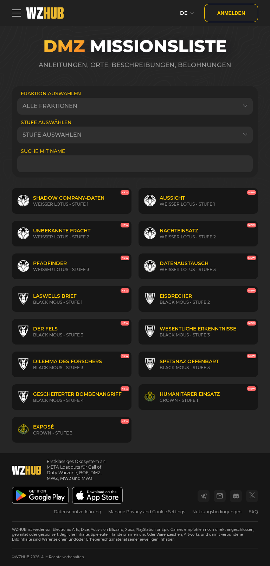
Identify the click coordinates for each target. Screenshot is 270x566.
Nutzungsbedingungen (217, 511)
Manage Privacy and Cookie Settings (146, 511)
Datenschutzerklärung (77, 511)
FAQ (253, 511)
